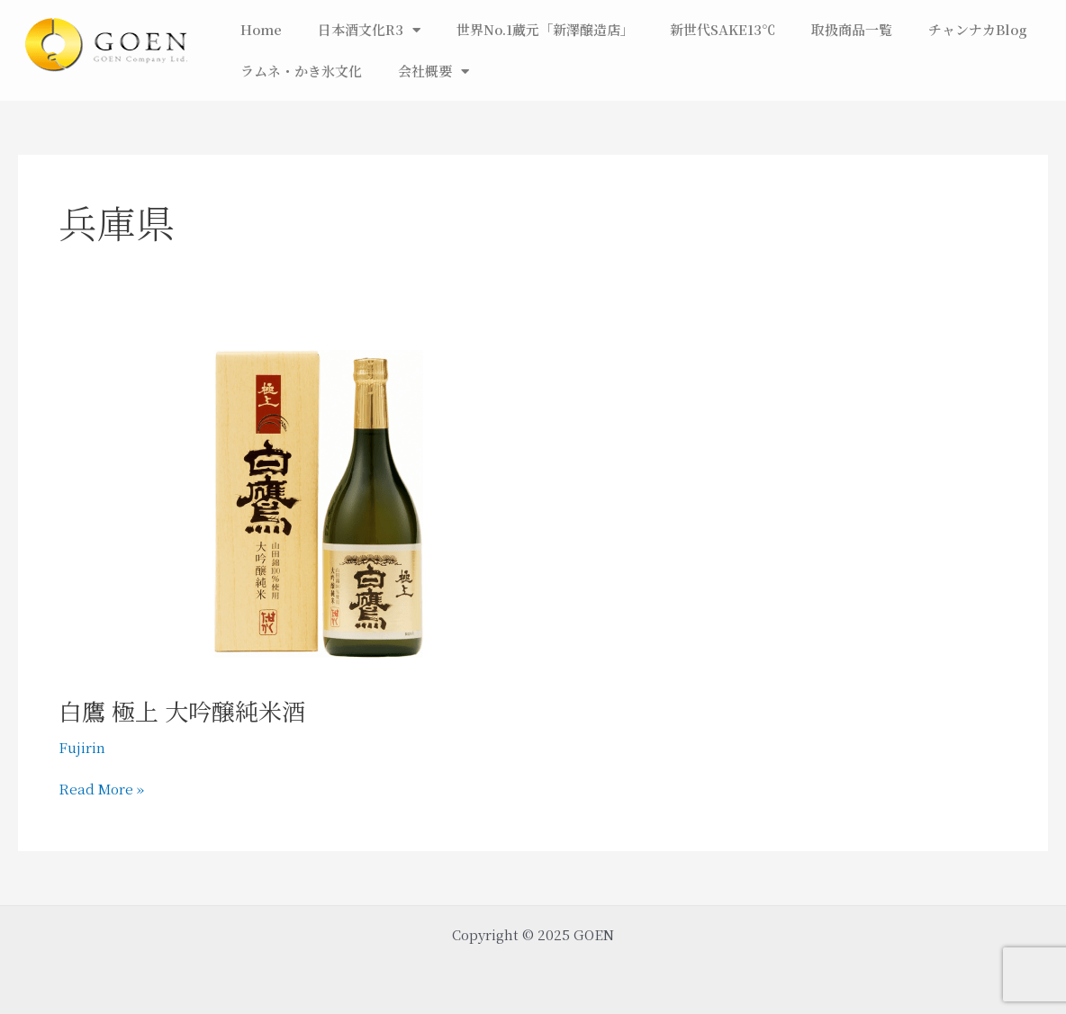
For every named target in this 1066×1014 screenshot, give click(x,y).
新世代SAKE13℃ (722, 29)
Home (261, 29)
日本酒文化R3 (369, 30)
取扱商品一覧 (851, 29)
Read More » (101, 788)
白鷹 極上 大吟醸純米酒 (182, 710)
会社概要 (433, 71)
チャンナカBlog (977, 29)
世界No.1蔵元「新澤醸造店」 (545, 29)
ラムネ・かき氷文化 (301, 70)
